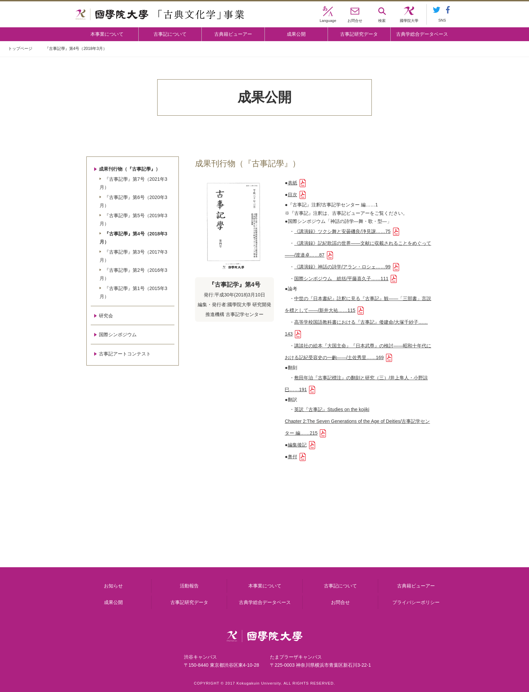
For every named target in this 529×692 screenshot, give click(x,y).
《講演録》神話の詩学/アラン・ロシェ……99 (342, 266)
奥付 (292, 456)
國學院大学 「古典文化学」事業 (160, 14)
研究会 (106, 315)
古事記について (170, 34)
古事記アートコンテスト (125, 353)
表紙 (292, 182)
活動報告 (189, 585)
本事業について (106, 34)
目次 (292, 194)
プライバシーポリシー (416, 602)
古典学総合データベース (422, 34)
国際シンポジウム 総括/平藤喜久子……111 (341, 278)
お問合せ (340, 602)
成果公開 (296, 34)
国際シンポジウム (118, 334)
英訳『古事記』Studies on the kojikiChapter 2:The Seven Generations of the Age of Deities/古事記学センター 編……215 (357, 421)
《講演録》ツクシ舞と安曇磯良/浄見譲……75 (342, 231)
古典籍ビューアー (233, 34)
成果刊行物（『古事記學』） (129, 169)
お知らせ (113, 585)
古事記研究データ (359, 34)
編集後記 (297, 445)
